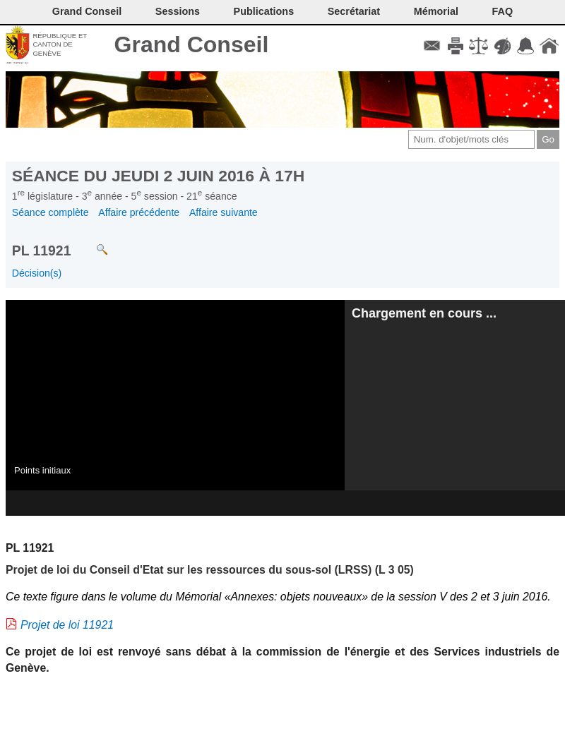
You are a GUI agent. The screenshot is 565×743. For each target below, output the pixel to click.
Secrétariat (354, 11)
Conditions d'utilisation (478, 45)
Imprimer (455, 45)
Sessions (177, 11)
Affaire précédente (138, 212)
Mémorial (436, 11)
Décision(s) (36, 273)
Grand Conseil (191, 44)
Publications (264, 11)
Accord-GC (526, 45)
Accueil (549, 45)
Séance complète (50, 212)
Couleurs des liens (502, 45)
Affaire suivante (223, 212)
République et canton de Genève (59, 44)
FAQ (502, 11)
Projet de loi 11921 (67, 625)
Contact (432, 45)
